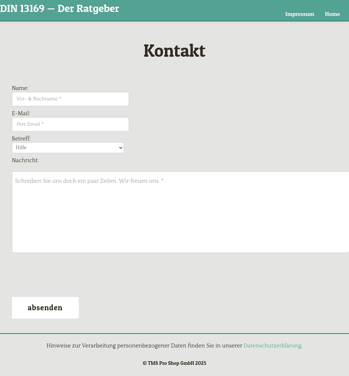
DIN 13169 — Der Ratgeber (59, 7)
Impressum (299, 13)
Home (332, 13)
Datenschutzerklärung (272, 345)
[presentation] (67, 276)
